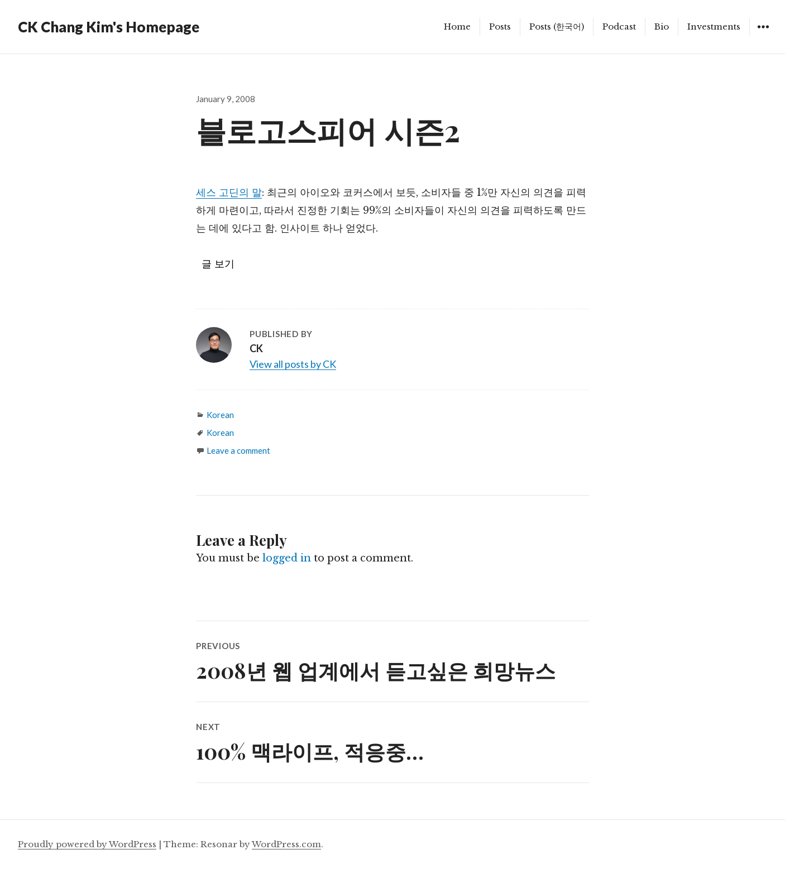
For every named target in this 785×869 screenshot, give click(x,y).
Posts (500, 26)
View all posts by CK (293, 364)
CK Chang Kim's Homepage (108, 27)
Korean (220, 415)
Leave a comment (238, 450)
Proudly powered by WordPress (87, 844)
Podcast (619, 26)
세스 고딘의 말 (229, 192)
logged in (286, 558)
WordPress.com (286, 844)
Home (457, 26)
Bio (661, 26)
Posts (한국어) (556, 26)
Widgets (763, 35)
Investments (713, 26)
